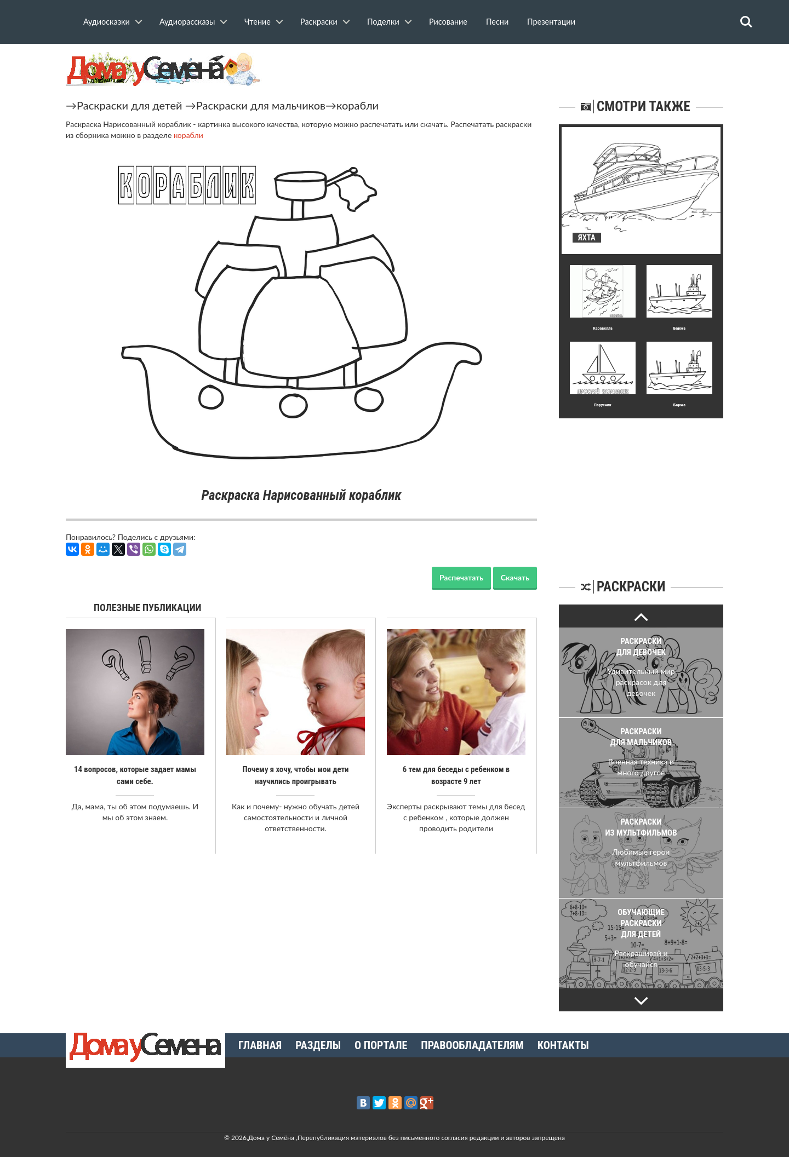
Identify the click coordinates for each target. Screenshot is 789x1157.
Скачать (515, 577)
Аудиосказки (106, 21)
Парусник (602, 404)
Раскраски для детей (129, 105)
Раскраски (319, 21)
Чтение (257, 21)
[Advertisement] (641, 486)
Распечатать (461, 577)
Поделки (383, 21)
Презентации (551, 21)
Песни (497, 21)
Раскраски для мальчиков (260, 105)
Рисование (448, 21)
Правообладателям (472, 1045)
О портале (381, 1045)
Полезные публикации (148, 607)
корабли (357, 105)
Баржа (679, 328)
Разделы (318, 1045)
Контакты (563, 1045)
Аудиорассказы (187, 21)
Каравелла (603, 328)
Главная (260, 1045)
